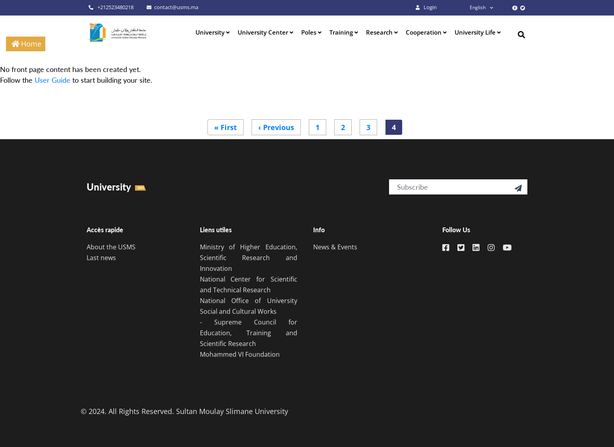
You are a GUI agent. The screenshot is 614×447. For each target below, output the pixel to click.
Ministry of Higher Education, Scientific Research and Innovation (248, 258)
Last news (101, 257)
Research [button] (380, 32)
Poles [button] (309, 32)
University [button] (211, 32)
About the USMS (111, 247)
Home (31, 44)
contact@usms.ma (172, 7)
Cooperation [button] (424, 32)
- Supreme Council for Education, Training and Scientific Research (248, 333)
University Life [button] (476, 32)
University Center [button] (264, 32)
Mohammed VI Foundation (240, 354)
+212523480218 (111, 7)
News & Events (335, 247)
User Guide (52, 80)
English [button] (471, 7)
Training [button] (341, 32)
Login (426, 7)
